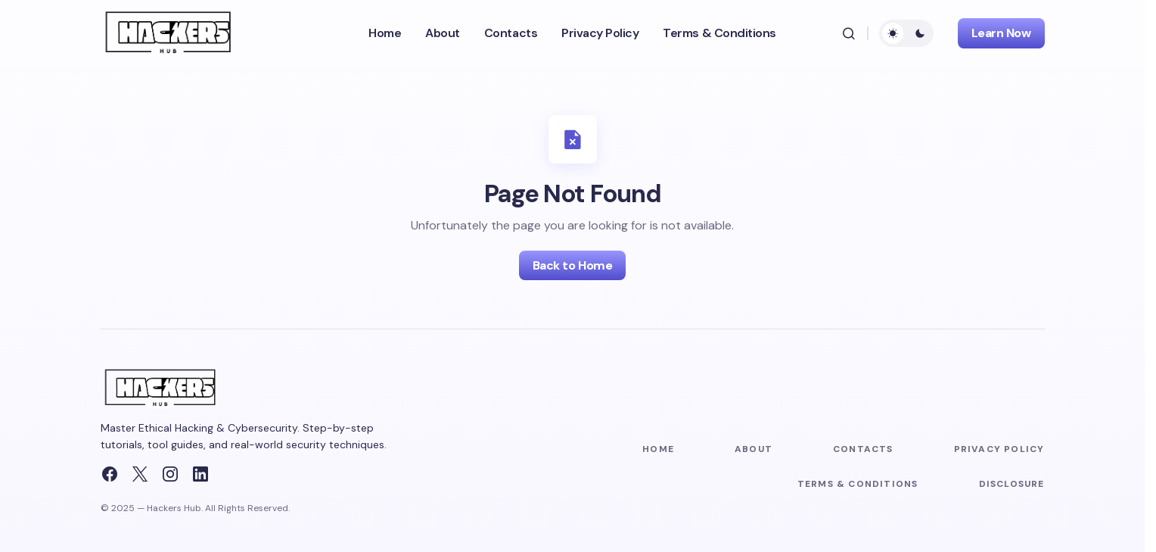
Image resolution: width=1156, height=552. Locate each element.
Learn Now (1001, 33)
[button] (849, 33)
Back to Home (572, 265)
